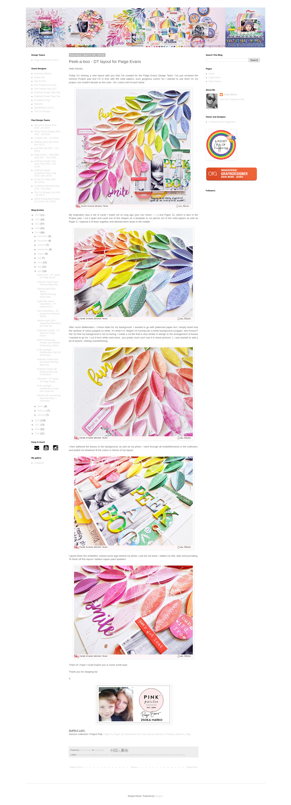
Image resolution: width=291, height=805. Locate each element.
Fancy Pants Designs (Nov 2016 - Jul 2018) (47, 132)
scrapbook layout (164, 755)
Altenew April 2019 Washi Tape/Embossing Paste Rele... (46, 293)
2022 (37, 219)
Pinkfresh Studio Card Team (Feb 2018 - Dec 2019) (45, 164)
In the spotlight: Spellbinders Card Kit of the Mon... (49, 352)
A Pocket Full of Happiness (222, 122)
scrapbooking (179, 755)
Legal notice (215, 77)
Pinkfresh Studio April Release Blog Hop (47, 283)
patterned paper (136, 755)
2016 (37, 429)
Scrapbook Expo (42, 100)
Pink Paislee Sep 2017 (45, 88)
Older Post (192, 767)
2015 (37, 433)
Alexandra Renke (42, 73)
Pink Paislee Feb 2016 (45, 85)
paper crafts (123, 755)
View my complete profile (232, 99)
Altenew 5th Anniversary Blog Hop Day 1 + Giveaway (49, 398)
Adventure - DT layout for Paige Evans (48, 380)
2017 (37, 424)
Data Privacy (215, 81)
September (43, 249)
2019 (37, 232)
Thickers (169, 734)
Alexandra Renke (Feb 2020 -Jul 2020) (45, 126)
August (41, 253)
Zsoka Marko (230, 94)
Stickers (180, 734)
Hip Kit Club (40, 81)
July (39, 258)
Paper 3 (108, 734)
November (42, 240)
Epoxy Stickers (156, 734)
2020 (37, 228)
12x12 (80, 755)
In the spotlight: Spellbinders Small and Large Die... (47, 388)
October (41, 245)
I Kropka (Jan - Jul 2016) (46, 138)
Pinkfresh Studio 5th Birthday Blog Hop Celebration (47, 372)
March (40, 406)
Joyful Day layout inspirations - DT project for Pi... (46, 304)
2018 (37, 420)
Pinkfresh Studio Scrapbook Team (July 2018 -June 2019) (45, 173)
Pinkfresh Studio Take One (47, 92)
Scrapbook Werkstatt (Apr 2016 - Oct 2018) (47, 187)
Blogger (159, 796)
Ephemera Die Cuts (135, 734)
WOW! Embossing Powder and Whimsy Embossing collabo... (48, 343)
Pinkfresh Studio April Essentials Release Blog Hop (48, 362)
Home (134, 767)
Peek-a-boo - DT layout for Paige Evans (48, 276)
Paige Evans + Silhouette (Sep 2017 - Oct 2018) (46, 156)
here (155, 214)
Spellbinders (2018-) (44, 107)
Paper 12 (118, 734)
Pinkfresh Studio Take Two (47, 96)
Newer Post (75, 767)
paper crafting (110, 755)
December (42, 236)
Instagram (39, 463)
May (39, 266)
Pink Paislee (150, 755)
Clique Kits (39, 77)
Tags (188, 734)
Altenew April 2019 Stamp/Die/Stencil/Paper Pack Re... (49, 323)
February (42, 410)
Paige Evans (97, 755)
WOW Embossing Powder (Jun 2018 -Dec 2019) (47, 200)
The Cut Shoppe (42, 111)
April (39, 271)
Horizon (87, 755)
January (41, 415)
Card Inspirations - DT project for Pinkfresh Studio (48, 314)
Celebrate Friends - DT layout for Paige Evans (48, 333)
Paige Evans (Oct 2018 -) (46, 60)
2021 (37, 224)
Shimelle (38, 104)
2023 (37, 215)
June (40, 262)
